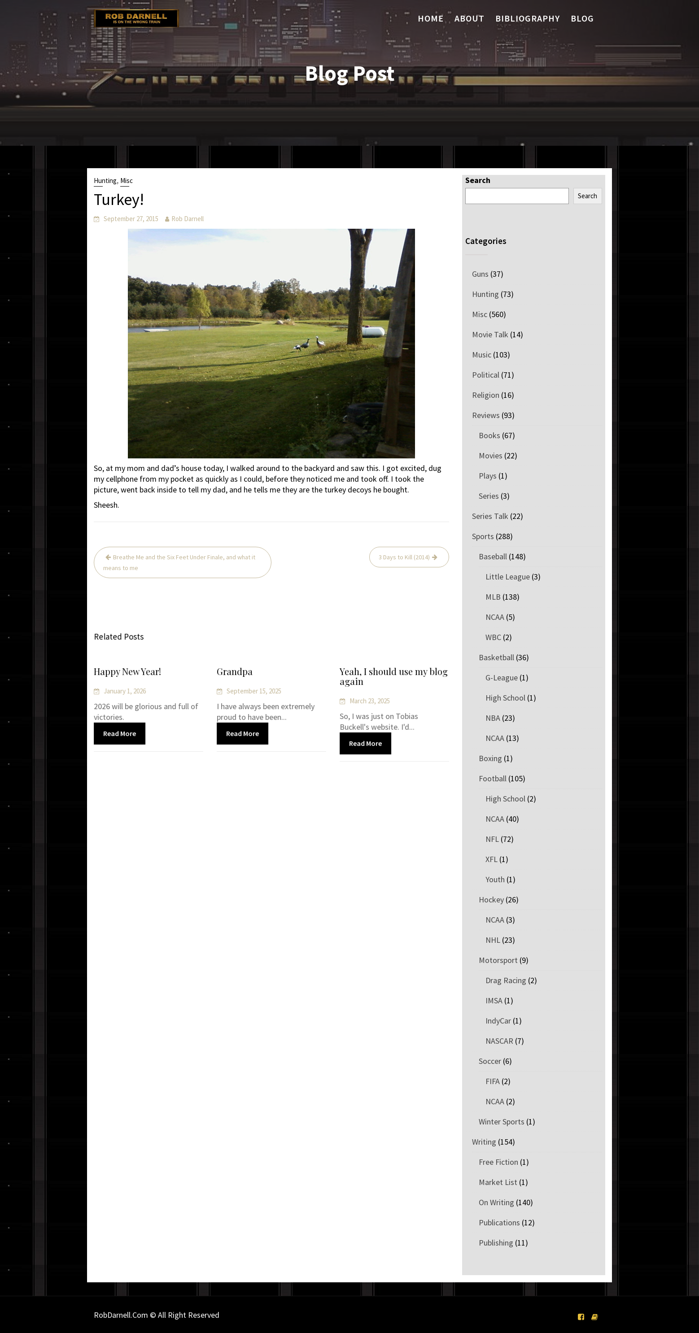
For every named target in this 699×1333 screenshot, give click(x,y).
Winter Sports (501, 1121)
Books (489, 435)
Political (485, 375)
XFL (491, 859)
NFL (492, 839)
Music (481, 354)
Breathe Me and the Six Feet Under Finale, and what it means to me (179, 562)
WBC (493, 637)
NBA (492, 718)
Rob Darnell (187, 218)
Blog (582, 18)
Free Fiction (498, 1162)
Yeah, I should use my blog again (394, 677)
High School (505, 698)
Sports (483, 536)
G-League (501, 677)
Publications (499, 1222)
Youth (495, 879)
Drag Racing (505, 980)
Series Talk (490, 516)
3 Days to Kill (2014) (404, 557)
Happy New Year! (128, 672)
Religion (485, 395)
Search (477, 180)
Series (489, 496)
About (469, 18)
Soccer (490, 1061)
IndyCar (498, 1020)
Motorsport (498, 960)
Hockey (491, 899)
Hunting (105, 180)
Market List (498, 1182)
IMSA (493, 1000)
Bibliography (527, 18)
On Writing (496, 1202)
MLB (493, 597)
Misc (126, 180)
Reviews (486, 415)
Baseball (493, 556)
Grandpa (235, 672)
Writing (484, 1142)
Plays (488, 475)
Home (431, 18)
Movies (490, 455)
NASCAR (499, 1041)
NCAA (494, 617)
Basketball (496, 657)
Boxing (490, 758)
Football (493, 778)
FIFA (492, 1081)
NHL (492, 940)
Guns (480, 274)
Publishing (496, 1242)
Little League (507, 576)
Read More (120, 732)
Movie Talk (490, 334)
